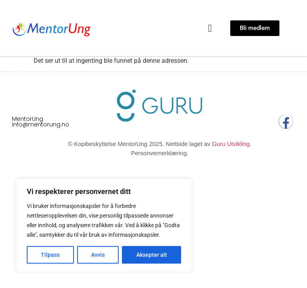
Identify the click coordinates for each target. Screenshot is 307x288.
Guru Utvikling (230, 143)
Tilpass (50, 255)
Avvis (98, 255)
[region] (104, 225)
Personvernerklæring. (159, 153)
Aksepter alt (151, 255)
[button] (209, 28)
